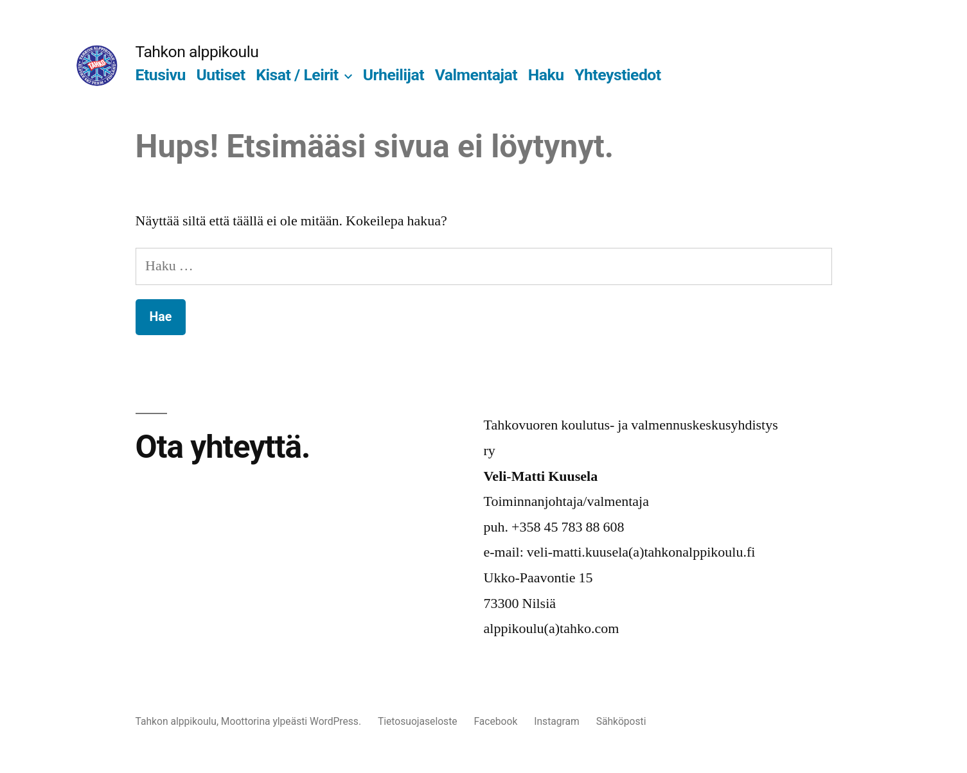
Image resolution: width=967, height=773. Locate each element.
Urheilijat (393, 74)
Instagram (557, 721)
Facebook (495, 721)
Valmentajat (476, 74)
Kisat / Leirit (297, 74)
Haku (546, 74)
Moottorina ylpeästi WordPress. (292, 721)
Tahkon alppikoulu (197, 51)
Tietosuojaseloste (417, 721)
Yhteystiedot (617, 74)
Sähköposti (621, 721)
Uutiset (221, 74)
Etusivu (161, 74)
